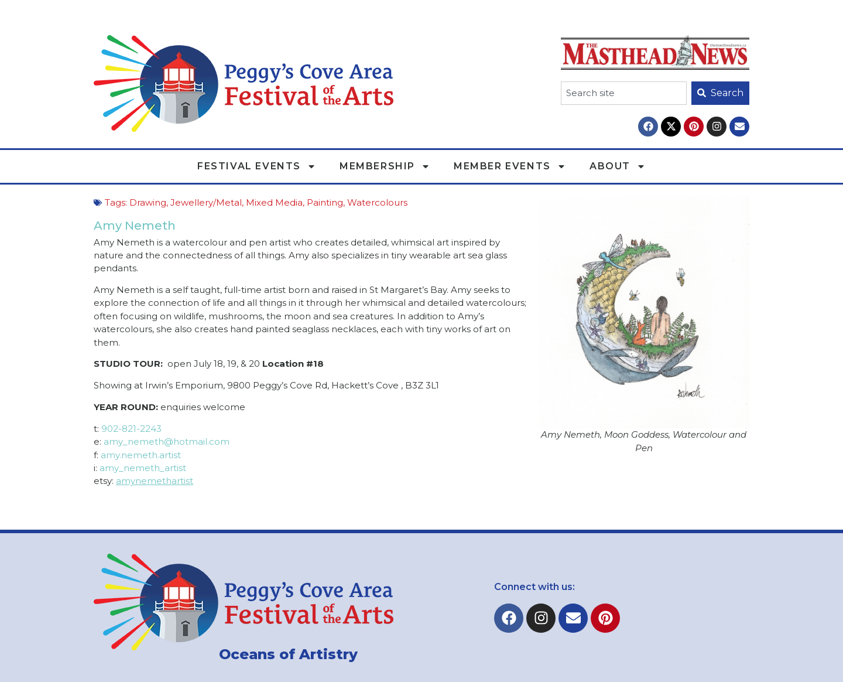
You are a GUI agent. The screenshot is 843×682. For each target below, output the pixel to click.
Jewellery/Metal (206, 202)
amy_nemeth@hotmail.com (166, 441)
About (618, 166)
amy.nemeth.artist (141, 455)
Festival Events (256, 166)
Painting (325, 202)
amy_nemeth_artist (143, 467)
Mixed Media (274, 202)
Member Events (510, 166)
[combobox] (624, 93)
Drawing (147, 202)
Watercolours (377, 202)
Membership (385, 166)
